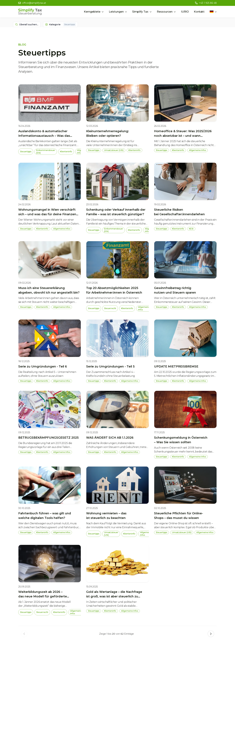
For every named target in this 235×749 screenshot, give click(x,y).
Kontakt (199, 11)
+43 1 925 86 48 (208, 2)
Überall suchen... (26, 24)
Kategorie (60, 24)
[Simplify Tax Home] (30, 11)
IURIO (185, 11)
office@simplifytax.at (34, 2)
